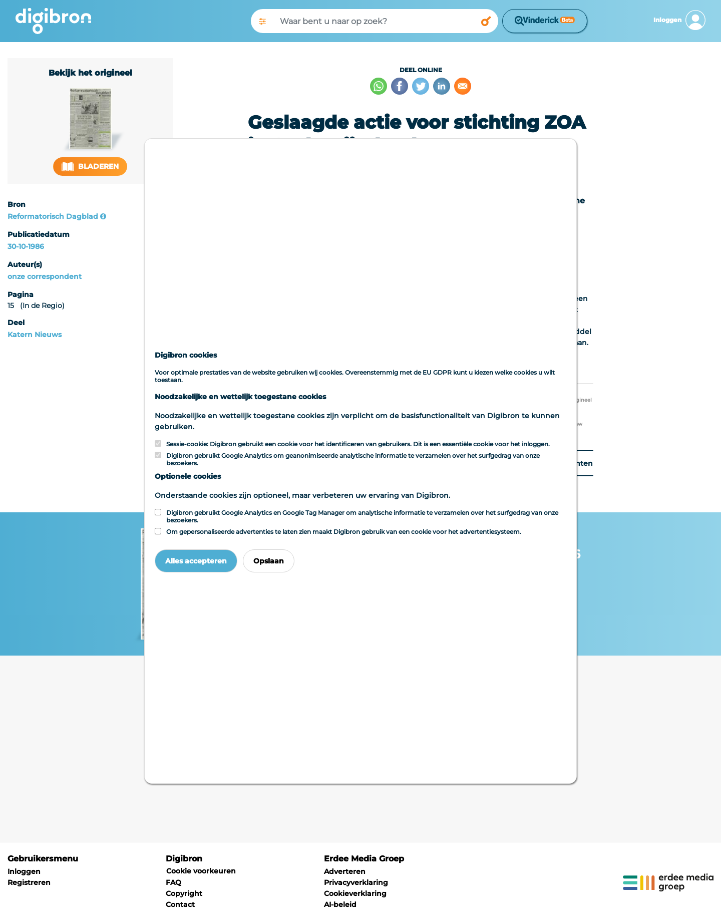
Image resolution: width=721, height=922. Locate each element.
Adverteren (345, 871)
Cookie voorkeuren (201, 870)
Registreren (29, 882)
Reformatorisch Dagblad (53, 216)
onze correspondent (45, 276)
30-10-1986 (26, 246)
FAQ (173, 882)
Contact (180, 904)
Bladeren (90, 166)
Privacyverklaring (356, 882)
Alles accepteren (196, 560)
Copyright (184, 893)
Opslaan (268, 560)
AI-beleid (340, 904)
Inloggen (24, 871)
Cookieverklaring (355, 893)
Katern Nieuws (35, 334)
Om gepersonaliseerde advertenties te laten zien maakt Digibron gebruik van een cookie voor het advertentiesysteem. (343, 531)
